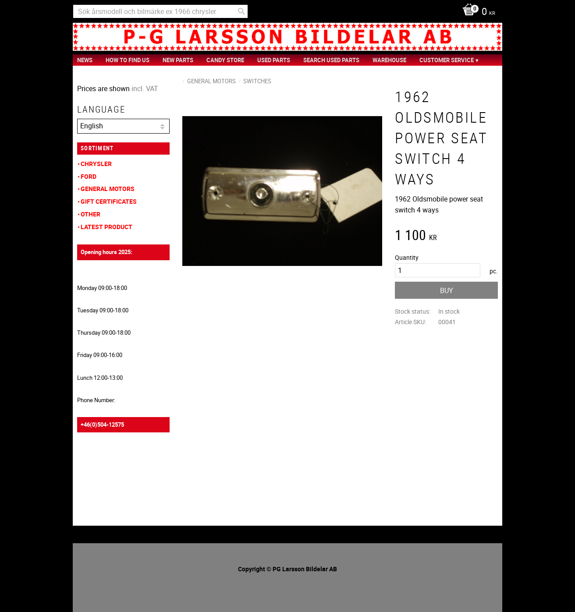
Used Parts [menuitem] (273, 60)
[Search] (241, 11)
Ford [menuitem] (88, 176)
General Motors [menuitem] (108, 188)
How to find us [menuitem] (127, 60)
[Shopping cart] (476, 12)
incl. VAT (144, 88)
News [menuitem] (84, 60)
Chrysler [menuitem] (96, 163)
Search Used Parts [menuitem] (331, 60)
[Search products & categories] (160, 11)
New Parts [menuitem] (178, 60)
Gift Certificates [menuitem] (109, 201)
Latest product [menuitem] (106, 227)
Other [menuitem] (90, 214)
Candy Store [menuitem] (225, 60)
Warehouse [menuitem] (389, 60)
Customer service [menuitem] (446, 60)
